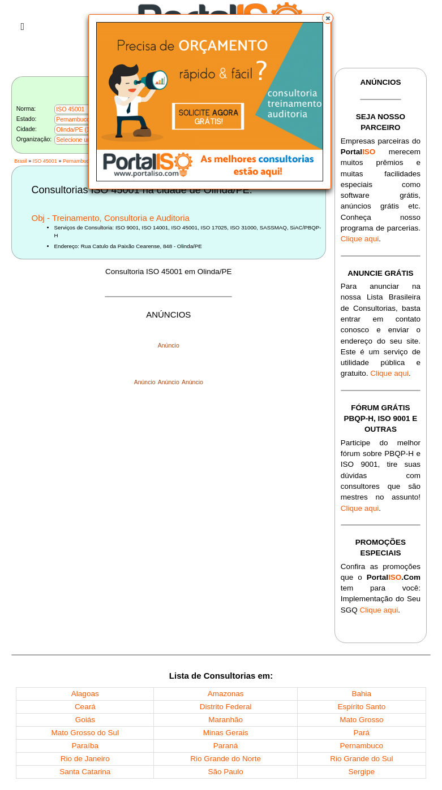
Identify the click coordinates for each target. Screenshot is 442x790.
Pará (362, 732)
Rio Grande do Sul (361, 758)
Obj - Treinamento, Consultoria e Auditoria (111, 218)
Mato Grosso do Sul (85, 732)
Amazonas (226, 693)
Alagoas (85, 693)
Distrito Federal (226, 706)
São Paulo (225, 771)
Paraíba (85, 745)
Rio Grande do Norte (225, 758)
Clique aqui (360, 239)
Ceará (85, 706)
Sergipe (362, 771)
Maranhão (225, 719)
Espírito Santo (361, 706)
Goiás (85, 719)
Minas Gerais (225, 732)
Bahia (362, 693)
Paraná (225, 745)
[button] (327, 18)
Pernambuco (77, 161)
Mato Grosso (361, 719)
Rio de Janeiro (85, 758)
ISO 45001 (45, 161)
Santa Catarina (84, 771)
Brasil (20, 161)
